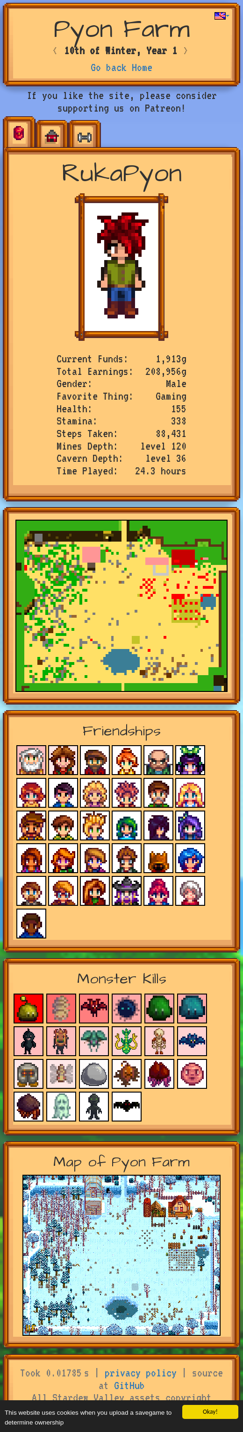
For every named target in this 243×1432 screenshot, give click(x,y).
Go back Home (121, 67)
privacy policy (141, 1373)
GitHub (129, 1385)
